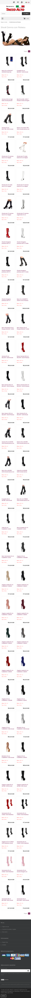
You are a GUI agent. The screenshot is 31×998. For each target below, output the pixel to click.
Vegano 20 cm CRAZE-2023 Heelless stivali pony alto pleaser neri (8, 843)
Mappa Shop (4, 942)
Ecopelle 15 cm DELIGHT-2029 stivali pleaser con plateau (22, 72)
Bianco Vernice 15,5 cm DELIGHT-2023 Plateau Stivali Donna (23, 386)
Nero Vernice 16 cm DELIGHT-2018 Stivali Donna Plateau (22, 415)
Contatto (3, 945)
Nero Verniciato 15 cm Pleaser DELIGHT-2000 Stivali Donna (8, 329)
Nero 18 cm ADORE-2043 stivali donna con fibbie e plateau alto (8, 472)
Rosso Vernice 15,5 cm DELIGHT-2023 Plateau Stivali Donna (23, 357)
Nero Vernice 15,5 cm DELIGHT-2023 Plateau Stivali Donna (8, 386)
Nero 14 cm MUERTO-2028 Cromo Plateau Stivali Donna (22, 300)
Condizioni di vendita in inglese (8, 929)
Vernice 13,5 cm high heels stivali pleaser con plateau (7, 100)
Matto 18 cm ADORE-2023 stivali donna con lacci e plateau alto (23, 443)
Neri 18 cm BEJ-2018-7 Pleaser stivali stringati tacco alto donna (23, 100)
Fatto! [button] (3, 996)
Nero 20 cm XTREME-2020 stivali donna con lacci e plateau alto (23, 500)
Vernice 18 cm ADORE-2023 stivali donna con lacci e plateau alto (8, 443)
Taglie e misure (5, 926)
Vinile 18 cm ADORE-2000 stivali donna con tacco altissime (22, 472)
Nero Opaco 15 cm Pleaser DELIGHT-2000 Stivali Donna (23, 329)
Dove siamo (4, 932)
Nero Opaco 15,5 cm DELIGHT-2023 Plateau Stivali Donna (8, 415)
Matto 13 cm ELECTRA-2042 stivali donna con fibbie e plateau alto (23, 129)
